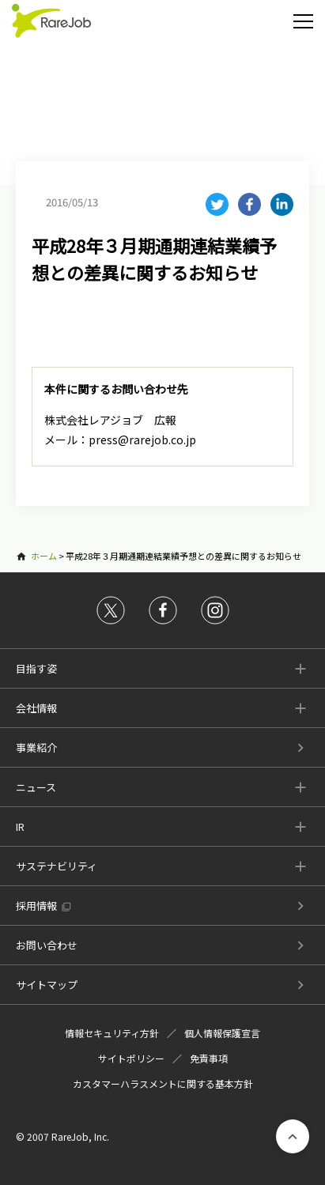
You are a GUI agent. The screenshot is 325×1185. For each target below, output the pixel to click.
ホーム (44, 555)
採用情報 (36, 905)
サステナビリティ (56, 866)
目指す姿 (36, 668)
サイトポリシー (131, 1058)
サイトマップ (46, 984)
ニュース (36, 786)
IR (20, 826)
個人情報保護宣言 (222, 1033)
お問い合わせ (46, 945)
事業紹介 (36, 747)
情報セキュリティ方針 (112, 1033)
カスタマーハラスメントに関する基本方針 (163, 1083)
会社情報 (36, 707)
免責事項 (209, 1058)
